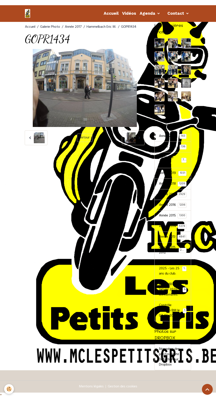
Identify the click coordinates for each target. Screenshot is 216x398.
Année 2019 (173, 173)
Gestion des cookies (122, 387)
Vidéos (129, 13)
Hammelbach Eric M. (101, 27)
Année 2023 (173, 147)
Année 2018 (173, 184)
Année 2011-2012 (173, 250)
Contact (176, 13)
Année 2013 (173, 237)
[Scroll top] (207, 389)
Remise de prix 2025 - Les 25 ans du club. (173, 268)
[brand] (28, 13)
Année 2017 (73, 27)
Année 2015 (173, 216)
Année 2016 (173, 205)
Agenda (148, 13)
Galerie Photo (50, 27)
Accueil (111, 13)
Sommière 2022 (173, 160)
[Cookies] (9, 389)
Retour (85, 138)
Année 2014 (173, 226)
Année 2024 (173, 136)
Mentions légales (91, 387)
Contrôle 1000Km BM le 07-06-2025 (173, 310)
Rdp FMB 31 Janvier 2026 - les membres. (173, 289)
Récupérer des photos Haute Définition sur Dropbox (169, 357)
